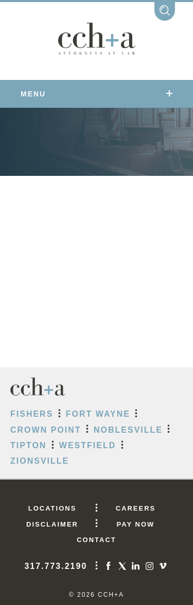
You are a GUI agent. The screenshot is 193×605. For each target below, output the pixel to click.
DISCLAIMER (52, 524)
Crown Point (45, 430)
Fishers (31, 414)
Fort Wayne (98, 414)
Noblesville (128, 430)
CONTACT (96, 540)
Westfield (87, 445)
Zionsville (39, 460)
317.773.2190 (55, 566)
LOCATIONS (52, 508)
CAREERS (136, 508)
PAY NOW (136, 524)
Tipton (28, 445)
